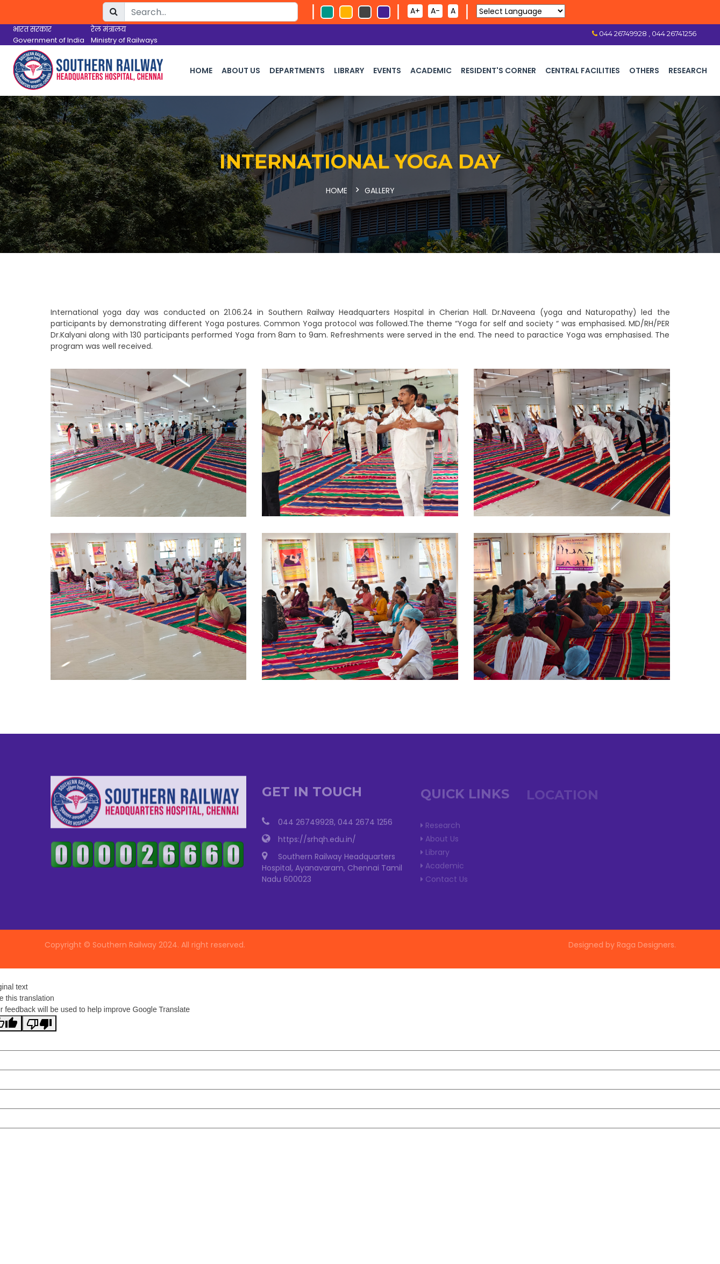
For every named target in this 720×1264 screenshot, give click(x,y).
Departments (297, 70)
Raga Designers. (649, 944)
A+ (415, 10)
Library (349, 70)
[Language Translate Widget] (520, 11)
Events (387, 70)
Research (687, 70)
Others (644, 70)
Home (201, 70)
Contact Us (444, 881)
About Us (241, 70)
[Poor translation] (39, 1023)
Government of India (48, 40)
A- (435, 10)
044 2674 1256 (365, 825)
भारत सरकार (32, 29)
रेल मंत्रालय (108, 29)
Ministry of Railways (124, 40)
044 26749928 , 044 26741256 (646, 33)
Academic (431, 70)
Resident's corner (498, 70)
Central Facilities (582, 70)
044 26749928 (306, 825)
